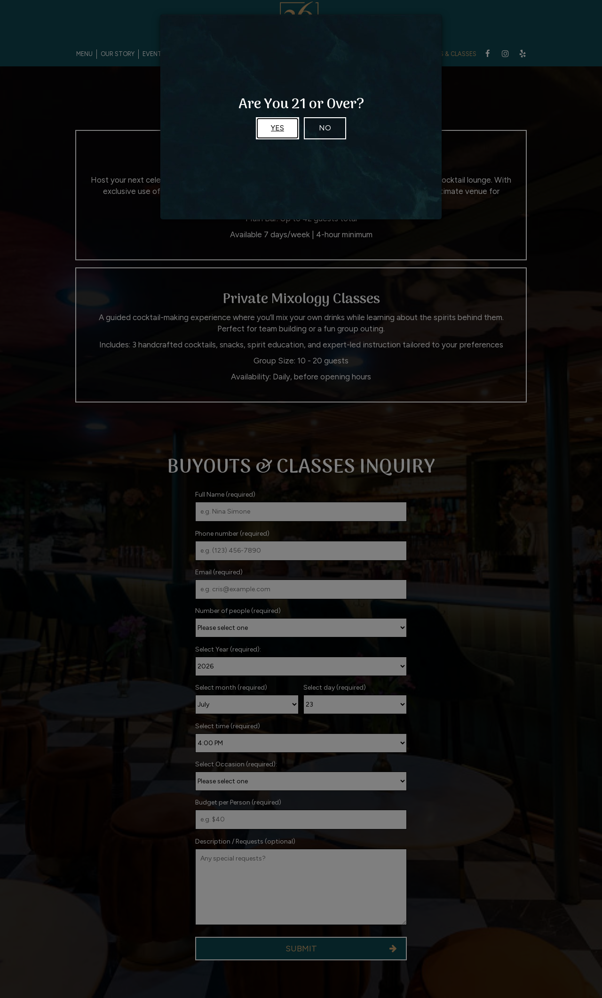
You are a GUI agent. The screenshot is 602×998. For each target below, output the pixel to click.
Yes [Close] (277, 127)
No (325, 127)
